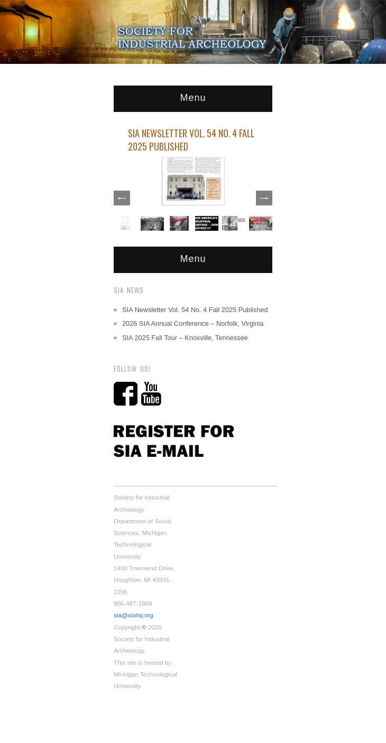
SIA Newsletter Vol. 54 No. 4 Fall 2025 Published (191, 139)
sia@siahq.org (133, 615)
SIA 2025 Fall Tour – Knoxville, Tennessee (185, 338)
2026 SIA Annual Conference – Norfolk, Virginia (193, 323)
